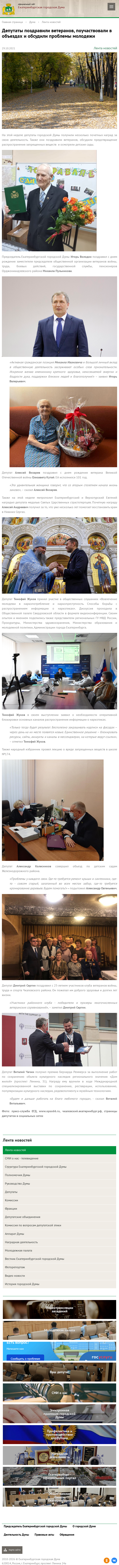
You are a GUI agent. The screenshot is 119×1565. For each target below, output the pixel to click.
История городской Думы (22, 1284)
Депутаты (11, 1192)
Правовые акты (44, 1534)
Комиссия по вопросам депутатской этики (33, 1225)
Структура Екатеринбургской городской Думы (36, 1166)
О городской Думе (84, 1526)
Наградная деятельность (21, 1242)
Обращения (67, 1534)
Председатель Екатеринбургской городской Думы (35, 1526)
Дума (32, 22)
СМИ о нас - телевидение (21, 1158)
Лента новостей (51, 22)
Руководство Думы (17, 1183)
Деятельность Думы (16, 1534)
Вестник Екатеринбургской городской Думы (34, 1259)
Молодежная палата (18, 1250)
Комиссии (11, 1200)
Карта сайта (12, 1550)
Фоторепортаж (15, 1267)
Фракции (11, 1208)
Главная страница (12, 22)
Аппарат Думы (14, 1234)
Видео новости (15, 1275)
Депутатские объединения (22, 1217)
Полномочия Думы (17, 1175)
